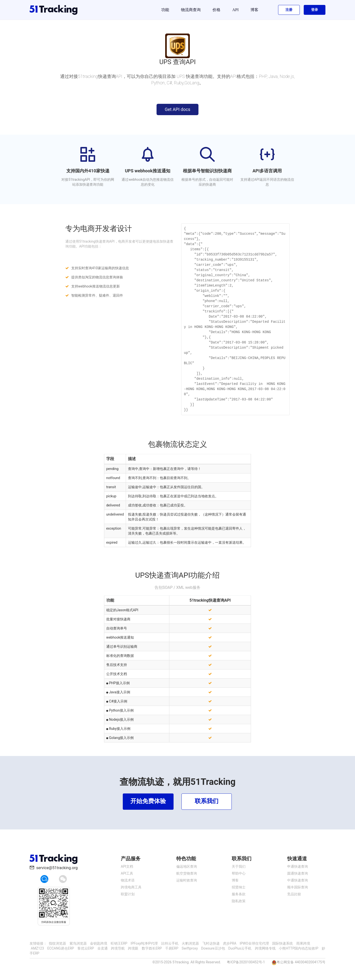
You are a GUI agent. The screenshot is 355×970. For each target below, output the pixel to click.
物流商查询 (191, 10)
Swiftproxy (190, 948)
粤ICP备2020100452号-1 (246, 962)
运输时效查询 (186, 880)
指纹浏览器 (57, 943)
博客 (254, 10)
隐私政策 (239, 901)
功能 (165, 10)
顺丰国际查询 (297, 887)
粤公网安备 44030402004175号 (301, 962)
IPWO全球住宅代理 (254, 943)
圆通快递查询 (297, 873)
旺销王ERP (119, 943)
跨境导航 (118, 948)
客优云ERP (85, 948)
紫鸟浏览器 (78, 943)
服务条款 (239, 894)
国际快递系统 (282, 943)
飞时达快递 (211, 943)
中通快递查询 (297, 880)
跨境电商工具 (131, 887)
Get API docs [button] (177, 109)
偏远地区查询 (186, 866)
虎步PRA (229, 943)
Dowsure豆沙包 (213, 948)
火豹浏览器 (190, 943)
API (235, 10)
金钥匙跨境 (98, 943)
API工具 (127, 873)
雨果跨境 (303, 943)
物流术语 (128, 880)
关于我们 (239, 866)
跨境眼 (133, 948)
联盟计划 (128, 894)
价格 (216, 10)
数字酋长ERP (152, 948)
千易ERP (171, 948)
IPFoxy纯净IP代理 (144, 943)
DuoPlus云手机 (239, 948)
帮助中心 (239, 873)
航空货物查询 (186, 873)
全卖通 (102, 948)
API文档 (127, 866)
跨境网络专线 (265, 948)
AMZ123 (37, 948)
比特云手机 (169, 943)
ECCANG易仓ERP (60, 948)
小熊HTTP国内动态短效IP (298, 948)
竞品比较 (294, 894)
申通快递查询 (297, 866)
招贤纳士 (239, 887)
